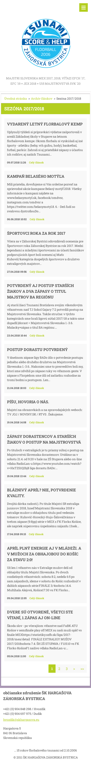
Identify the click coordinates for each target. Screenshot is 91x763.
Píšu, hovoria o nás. (28, 401)
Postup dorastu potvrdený (37, 349)
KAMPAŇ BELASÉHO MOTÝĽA (35, 176)
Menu (83, 7)
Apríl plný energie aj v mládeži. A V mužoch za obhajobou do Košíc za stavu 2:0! (44, 554)
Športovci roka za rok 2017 (36, 233)
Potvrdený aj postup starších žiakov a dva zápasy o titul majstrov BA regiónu (40, 291)
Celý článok (36, 162)
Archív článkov (41, 98)
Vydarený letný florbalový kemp (45, 124)
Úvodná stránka (15, 98)
